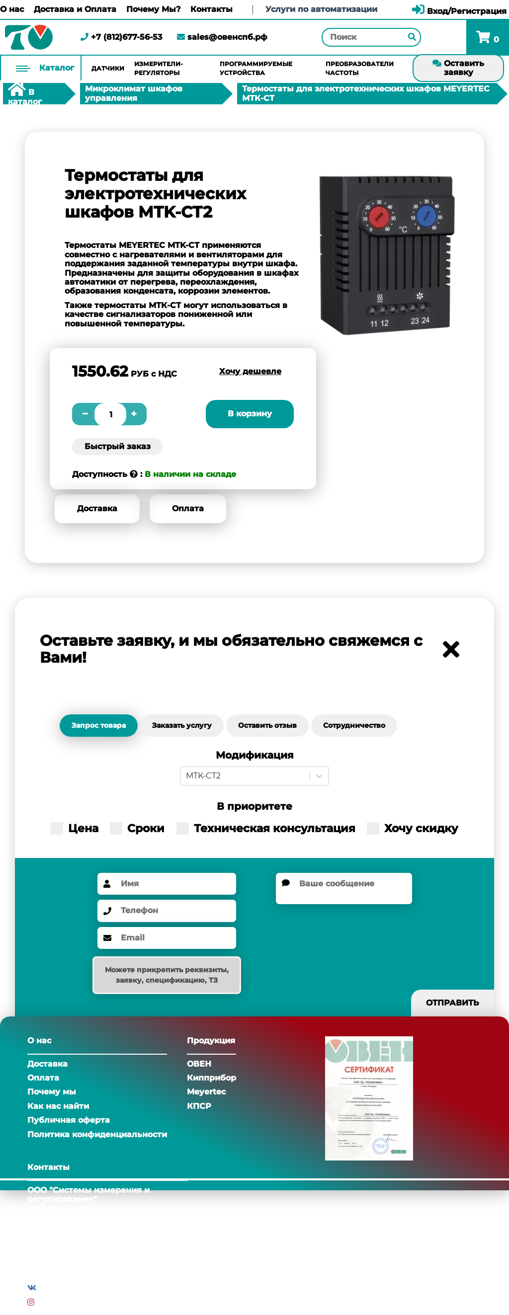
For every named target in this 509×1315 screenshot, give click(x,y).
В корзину (250, 413)
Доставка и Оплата (75, 9)
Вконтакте (61, 1288)
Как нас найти (58, 1106)
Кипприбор (211, 1078)
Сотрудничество (354, 725)
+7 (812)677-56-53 (121, 37)
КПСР (199, 1106)
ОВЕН (199, 1064)
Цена (74, 828)
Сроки (137, 828)
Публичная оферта (68, 1120)
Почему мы (51, 1091)
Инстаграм (60, 1302)
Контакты (211, 9)
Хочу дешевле (250, 371)
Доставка (97, 508)
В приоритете (254, 806)
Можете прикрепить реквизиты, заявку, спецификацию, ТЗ (167, 975)
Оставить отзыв (267, 725)
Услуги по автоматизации (321, 9)
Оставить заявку (458, 68)
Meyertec (206, 1091)
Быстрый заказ (118, 446)
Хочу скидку (412, 828)
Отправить (452, 1002)
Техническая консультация (265, 828)
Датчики (107, 68)
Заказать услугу (182, 725)
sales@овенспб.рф (222, 37)
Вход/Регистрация (459, 11)
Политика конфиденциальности (97, 1134)
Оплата (188, 508)
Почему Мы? (153, 9)
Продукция (211, 1040)
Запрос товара (99, 725)
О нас (12, 9)
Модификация (255, 755)
